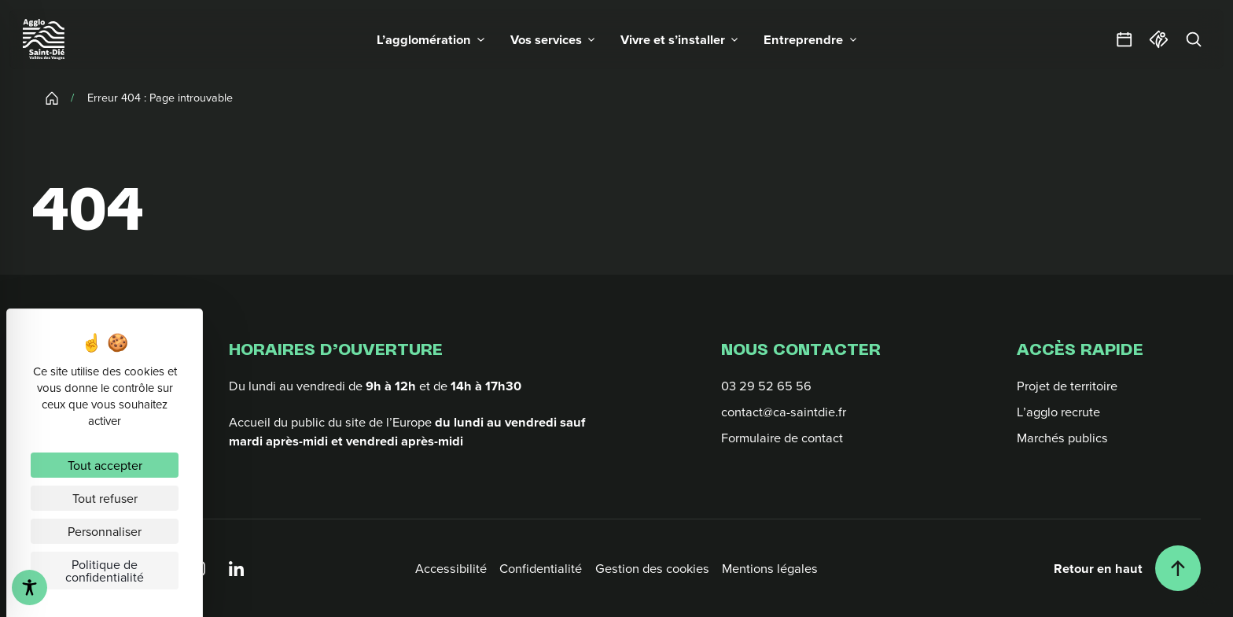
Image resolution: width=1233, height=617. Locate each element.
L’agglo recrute (1058, 411)
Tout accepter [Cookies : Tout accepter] (105, 465)
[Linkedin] (236, 568)
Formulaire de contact (782, 437)
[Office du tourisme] (1159, 39)
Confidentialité (540, 568)
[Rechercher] (1193, 39)
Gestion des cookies (652, 568)
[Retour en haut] (1127, 568)
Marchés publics (1062, 437)
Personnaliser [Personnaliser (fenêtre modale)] (105, 531)
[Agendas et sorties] (1124, 39)
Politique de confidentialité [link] (104, 571)
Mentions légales (770, 568)
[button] (430, 39)
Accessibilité (451, 568)
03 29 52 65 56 (766, 385)
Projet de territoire (1067, 385)
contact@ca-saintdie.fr (783, 411)
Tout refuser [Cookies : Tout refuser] (105, 498)
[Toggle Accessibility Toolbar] (29, 587)
